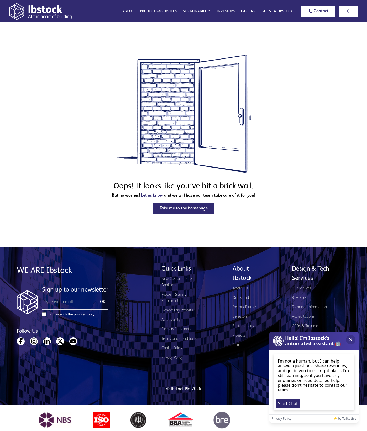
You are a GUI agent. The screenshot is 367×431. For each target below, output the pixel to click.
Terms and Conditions (179, 339)
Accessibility (170, 320)
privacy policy (84, 314)
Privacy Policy (172, 357)
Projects (239, 335)
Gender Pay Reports (177, 310)
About (128, 11)
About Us (240, 288)
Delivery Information (178, 329)
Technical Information (309, 307)
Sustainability (196, 11)
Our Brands (241, 298)
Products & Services (158, 11)
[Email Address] (68, 302)
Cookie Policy (171, 348)
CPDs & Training (305, 326)
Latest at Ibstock (276, 11)
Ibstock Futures (245, 307)
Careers (248, 11)
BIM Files (299, 298)
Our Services (301, 288)
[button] (318, 11)
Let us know (152, 195)
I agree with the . (71, 314)
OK (102, 302)
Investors (226, 11)
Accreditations (303, 317)
